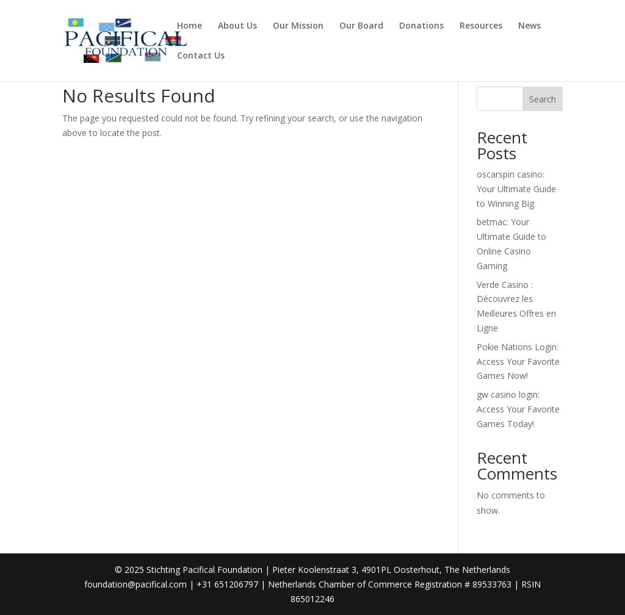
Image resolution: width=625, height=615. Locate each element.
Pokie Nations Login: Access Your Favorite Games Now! (518, 361)
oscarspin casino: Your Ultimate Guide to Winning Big (516, 188)
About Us (237, 26)
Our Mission (298, 26)
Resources (481, 26)
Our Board (361, 26)
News (529, 26)
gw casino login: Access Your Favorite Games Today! (518, 409)
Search (542, 99)
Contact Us (201, 56)
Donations (421, 26)
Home (189, 26)
